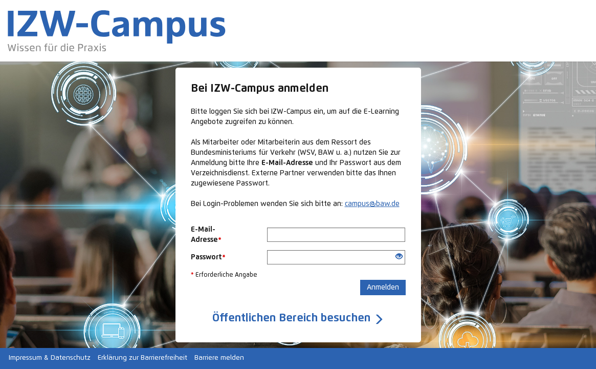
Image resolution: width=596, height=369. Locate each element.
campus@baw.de (372, 204)
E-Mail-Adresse (206, 234)
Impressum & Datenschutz (50, 358)
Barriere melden (219, 358)
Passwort (208, 257)
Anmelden (383, 287)
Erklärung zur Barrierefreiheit (142, 358)
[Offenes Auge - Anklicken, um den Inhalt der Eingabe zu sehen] (399, 257)
